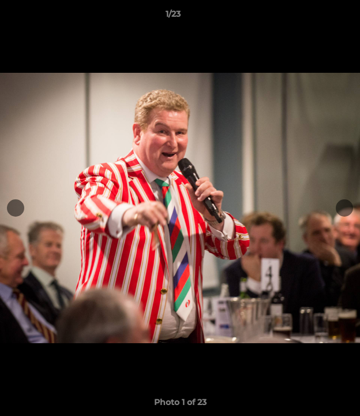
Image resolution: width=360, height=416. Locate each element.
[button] (318, 17)
